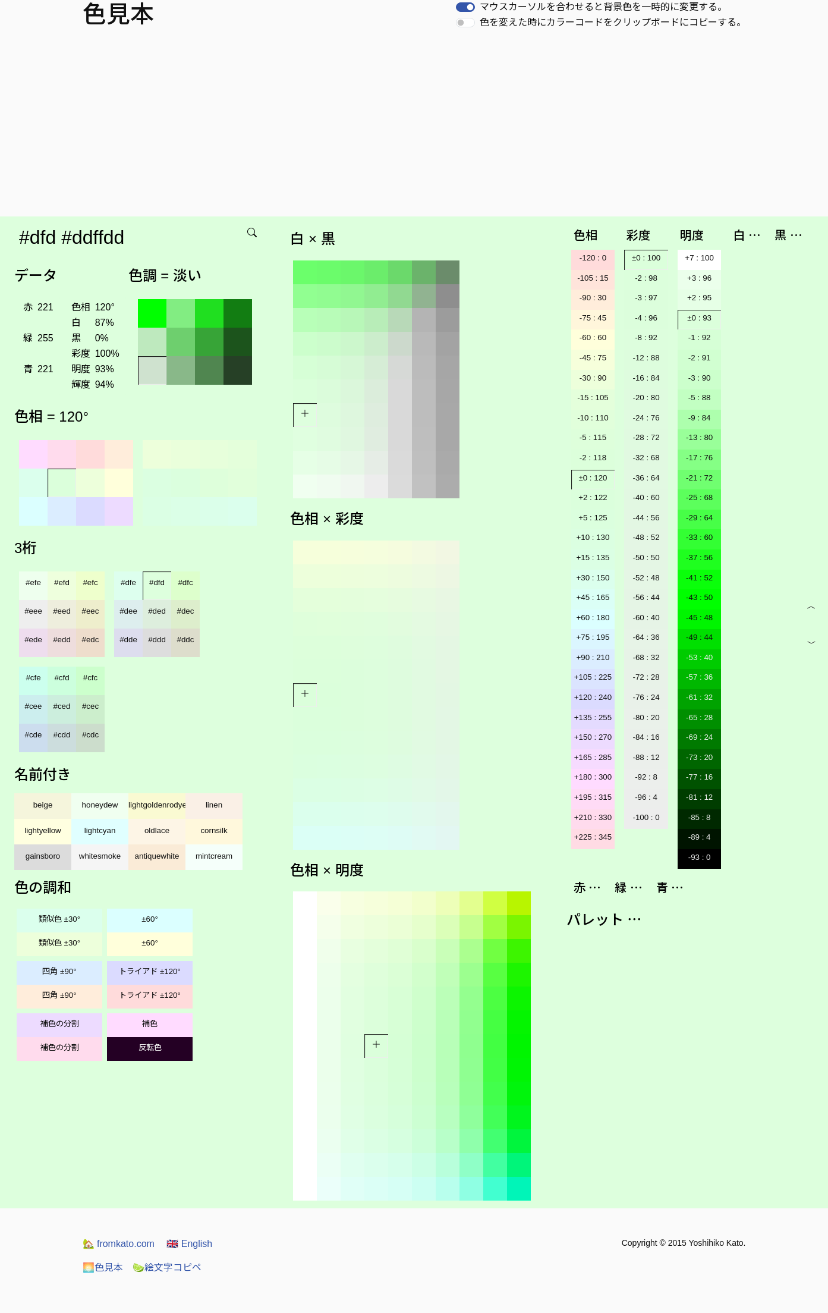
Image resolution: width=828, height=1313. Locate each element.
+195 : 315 (593, 797)
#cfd (61, 677)
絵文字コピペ (167, 1267)
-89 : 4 (699, 837)
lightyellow (42, 830)
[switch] (465, 7)
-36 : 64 (645, 477)
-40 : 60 (645, 497)
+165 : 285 (593, 757)
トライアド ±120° (150, 971)
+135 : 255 (593, 717)
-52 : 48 (645, 577)
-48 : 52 (645, 537)
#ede (33, 639)
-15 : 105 (593, 397)
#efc (90, 582)
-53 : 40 (699, 657)
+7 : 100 (699, 257)
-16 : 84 (645, 377)
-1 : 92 (699, 337)
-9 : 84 (699, 417)
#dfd (157, 582)
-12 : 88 (645, 357)
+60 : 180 (592, 617)
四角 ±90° (59, 971)
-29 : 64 (699, 517)
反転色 (150, 1047)
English (189, 1244)
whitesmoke (100, 856)
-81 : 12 (699, 797)
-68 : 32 (645, 657)
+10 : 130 (592, 537)
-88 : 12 (645, 757)
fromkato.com (119, 1244)
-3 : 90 (699, 377)
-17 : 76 (699, 457)
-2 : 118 (593, 457)
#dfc (185, 582)
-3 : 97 (646, 297)
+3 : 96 (699, 278)
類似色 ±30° (59, 919)
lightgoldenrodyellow (156, 804)
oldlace (156, 830)
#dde (128, 639)
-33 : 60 (699, 537)
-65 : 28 (699, 717)
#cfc (90, 677)
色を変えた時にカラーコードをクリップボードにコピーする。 (613, 22)
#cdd (62, 734)
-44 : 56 (645, 517)
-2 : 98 (646, 278)
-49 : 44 (699, 637)
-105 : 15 (593, 278)
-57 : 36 (699, 677)
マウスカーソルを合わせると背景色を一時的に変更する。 (603, 7)
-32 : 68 (645, 457)
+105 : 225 (593, 677)
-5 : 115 (593, 437)
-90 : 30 (593, 297)
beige (43, 804)
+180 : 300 (593, 776)
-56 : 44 (645, 597)
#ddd (157, 639)
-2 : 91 (699, 357)
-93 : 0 (699, 857)
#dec (185, 611)
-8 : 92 (646, 337)
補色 (150, 1023)
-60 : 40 (645, 617)
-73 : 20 (699, 757)
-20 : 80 (645, 397)
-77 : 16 (699, 776)
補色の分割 (59, 1023)
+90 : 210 (592, 657)
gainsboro (43, 856)
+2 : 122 (592, 497)
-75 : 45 (593, 317)
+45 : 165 (592, 597)
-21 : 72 (699, 477)
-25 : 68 (699, 497)
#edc (90, 639)
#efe (33, 582)
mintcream (214, 856)
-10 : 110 (593, 417)
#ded (157, 611)
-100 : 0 (645, 817)
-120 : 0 (593, 257)
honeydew (100, 804)
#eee (33, 611)
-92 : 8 (646, 776)
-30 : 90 (593, 377)
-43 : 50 (699, 597)
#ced (62, 706)
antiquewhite (157, 856)
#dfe (128, 582)
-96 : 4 (646, 797)
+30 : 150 (592, 577)
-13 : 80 (699, 437)
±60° (149, 919)
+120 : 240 (593, 697)
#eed (62, 611)
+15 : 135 (592, 557)
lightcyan (100, 830)
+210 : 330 (593, 817)
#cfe (33, 677)
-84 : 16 (645, 737)
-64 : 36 (645, 637)
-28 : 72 (645, 437)
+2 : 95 (699, 297)
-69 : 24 (699, 737)
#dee (128, 611)
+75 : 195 (592, 637)
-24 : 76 (645, 417)
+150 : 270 (593, 737)
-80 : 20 (645, 717)
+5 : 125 (592, 517)
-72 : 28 (645, 677)
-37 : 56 (699, 557)
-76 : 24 (645, 697)
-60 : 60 (593, 337)
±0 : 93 (699, 317)
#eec (90, 611)
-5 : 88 (699, 397)
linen (214, 804)
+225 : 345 (593, 837)
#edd (62, 639)
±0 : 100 (646, 257)
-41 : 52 (699, 577)
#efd (62, 582)
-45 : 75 (593, 357)
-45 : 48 (699, 617)
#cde (33, 734)
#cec (90, 706)
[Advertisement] (414, 127)
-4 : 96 (646, 317)
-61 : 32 (699, 697)
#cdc (90, 734)
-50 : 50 (645, 557)
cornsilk (213, 830)
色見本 (103, 1267)
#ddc (185, 639)
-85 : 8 (699, 817)
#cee (33, 706)
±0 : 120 (592, 477)
